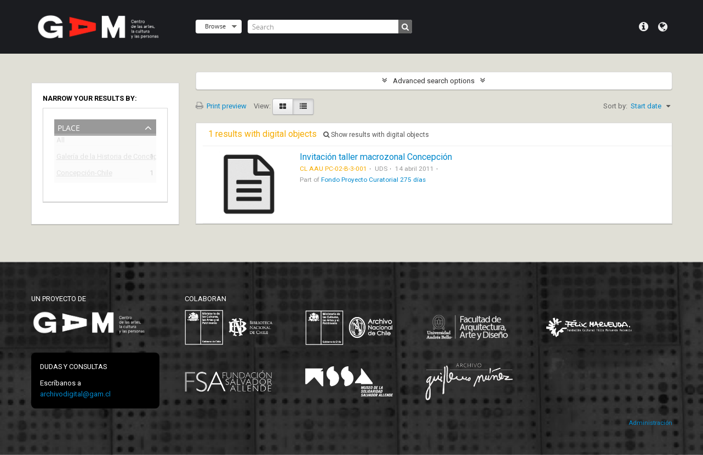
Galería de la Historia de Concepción (97, 158)
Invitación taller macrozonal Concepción (376, 157)
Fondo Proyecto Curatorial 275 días (373, 179)
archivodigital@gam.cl (75, 394)
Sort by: (615, 106)
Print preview (221, 106)
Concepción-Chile (84, 174)
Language (662, 27)
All (60, 142)
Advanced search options (434, 81)
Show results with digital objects (376, 135)
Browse (215, 26)
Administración (650, 423)
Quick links (643, 27)
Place (69, 126)
